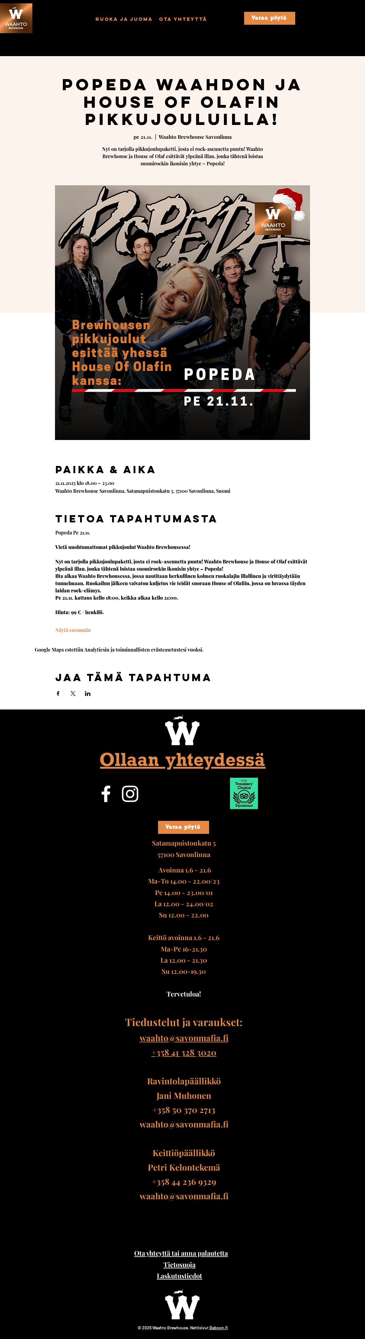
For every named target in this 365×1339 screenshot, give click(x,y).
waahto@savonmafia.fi (184, 1124)
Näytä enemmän (73, 630)
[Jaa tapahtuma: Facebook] (58, 693)
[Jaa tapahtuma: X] (73, 693)
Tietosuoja (179, 1264)
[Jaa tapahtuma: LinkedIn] (88, 693)
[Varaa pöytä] (269, 18)
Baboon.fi (218, 1327)
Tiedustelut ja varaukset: (184, 1022)
